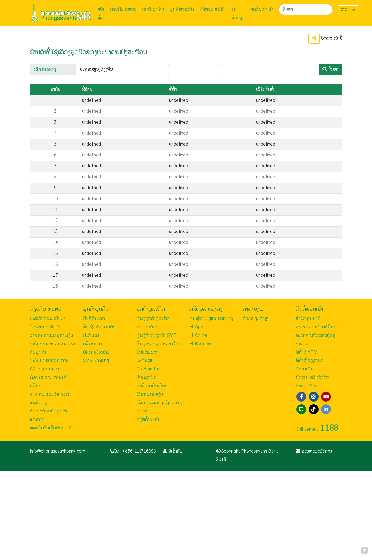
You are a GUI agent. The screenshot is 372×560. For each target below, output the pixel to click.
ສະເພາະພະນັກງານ (314, 451)
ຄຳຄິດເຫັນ (304, 369)
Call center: (317, 429)
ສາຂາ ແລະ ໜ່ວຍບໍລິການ (317, 327)
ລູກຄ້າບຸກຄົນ (153, 9)
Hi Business (200, 344)
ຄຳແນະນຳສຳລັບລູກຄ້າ (48, 411)
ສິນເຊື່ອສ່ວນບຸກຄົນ (99, 327)
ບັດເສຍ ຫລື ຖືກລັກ (312, 377)
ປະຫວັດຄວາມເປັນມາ (47, 318)
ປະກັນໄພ (91, 335)
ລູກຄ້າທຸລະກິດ (182, 9)
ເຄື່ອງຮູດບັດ (146, 377)
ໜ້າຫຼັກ (101, 13)
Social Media (308, 386)
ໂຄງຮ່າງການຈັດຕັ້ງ (45, 327)
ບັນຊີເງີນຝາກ (94, 318)
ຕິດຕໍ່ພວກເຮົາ (261, 9)
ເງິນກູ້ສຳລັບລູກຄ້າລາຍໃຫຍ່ (158, 344)
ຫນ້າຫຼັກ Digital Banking (211, 318)
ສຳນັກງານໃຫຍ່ (308, 318)
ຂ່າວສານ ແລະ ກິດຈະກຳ (50, 394)
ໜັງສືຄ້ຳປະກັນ (148, 419)
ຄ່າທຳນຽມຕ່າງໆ (256, 318)
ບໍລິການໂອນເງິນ (96, 352)
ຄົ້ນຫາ (330, 69)
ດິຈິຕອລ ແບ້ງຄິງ (213, 9)
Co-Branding (148, 369)
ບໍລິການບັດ (92, 344)
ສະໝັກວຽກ (40, 403)
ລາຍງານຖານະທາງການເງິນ (51, 335)
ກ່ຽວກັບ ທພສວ (123, 9)
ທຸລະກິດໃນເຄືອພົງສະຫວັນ (52, 428)
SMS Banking (96, 361)
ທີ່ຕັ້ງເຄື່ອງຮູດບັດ (309, 361)
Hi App (196, 327)
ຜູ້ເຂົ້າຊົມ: (173, 451)
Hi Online (198, 335)
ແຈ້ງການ (37, 419)
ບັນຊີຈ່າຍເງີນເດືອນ (152, 386)
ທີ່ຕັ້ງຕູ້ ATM (306, 352)
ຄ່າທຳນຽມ (238, 13)
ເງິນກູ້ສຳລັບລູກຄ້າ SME (156, 335)
